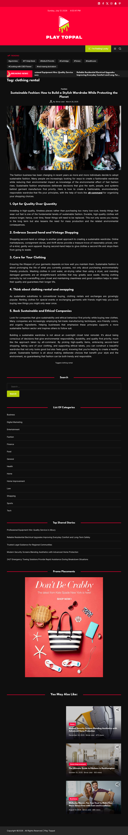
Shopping (11, 496)
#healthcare (91, 61)
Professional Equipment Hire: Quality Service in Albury (31, 530)
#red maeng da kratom (46, 66)
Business (11, 414)
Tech (9, 510)
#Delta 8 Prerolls (47, 61)
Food (9, 451)
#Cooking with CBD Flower (20, 66)
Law (9, 488)
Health (10, 466)
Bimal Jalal (60, 102)
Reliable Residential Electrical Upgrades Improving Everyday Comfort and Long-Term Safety (103, 75)
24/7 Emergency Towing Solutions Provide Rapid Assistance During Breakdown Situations (47, 559)
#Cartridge (64, 61)
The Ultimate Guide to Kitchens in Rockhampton (92, 768)
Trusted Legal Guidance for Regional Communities (29, 544)
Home (9, 473)
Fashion (64, 89)
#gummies (13, 61)
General (10, 459)
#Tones (77, 61)
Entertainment (13, 429)
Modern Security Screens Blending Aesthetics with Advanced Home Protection (42, 552)
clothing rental (67, 363)
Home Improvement (16, 481)
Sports (10, 503)
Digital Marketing (14, 422)
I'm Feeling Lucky (98, 48)
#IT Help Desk (29, 61)
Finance (10, 444)
